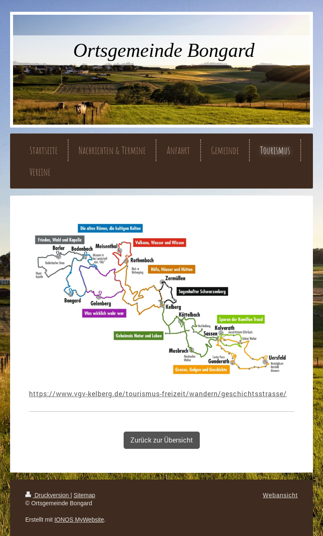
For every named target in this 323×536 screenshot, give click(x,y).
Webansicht (280, 495)
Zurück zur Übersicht (161, 439)
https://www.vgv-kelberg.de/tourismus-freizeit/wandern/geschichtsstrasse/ (158, 393)
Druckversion (47, 495)
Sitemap (84, 495)
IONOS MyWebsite (79, 519)
